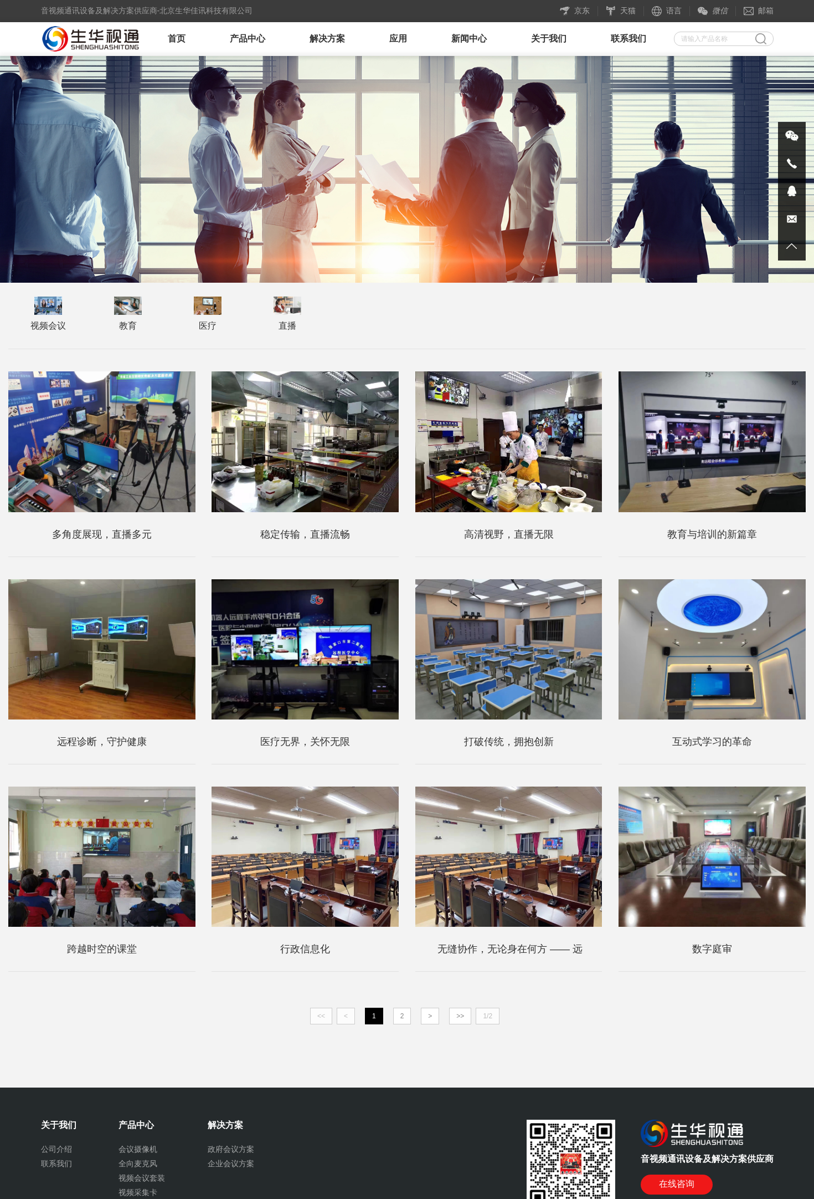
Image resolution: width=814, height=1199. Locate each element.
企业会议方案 (231, 1163)
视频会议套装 (142, 1178)
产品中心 (247, 38)
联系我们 (628, 38)
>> (460, 1016)
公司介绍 (56, 1149)
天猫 (621, 11)
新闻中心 (469, 38)
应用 (398, 38)
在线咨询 (676, 1183)
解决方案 (327, 38)
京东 (575, 11)
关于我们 (548, 38)
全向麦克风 (138, 1163)
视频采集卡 (138, 1192)
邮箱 (759, 11)
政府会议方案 (231, 1149)
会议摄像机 (138, 1149)
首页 (177, 38)
